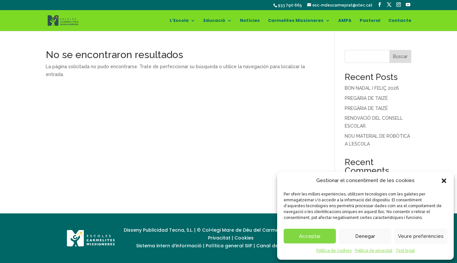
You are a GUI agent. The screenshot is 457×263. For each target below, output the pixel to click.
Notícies (250, 20)
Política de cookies (334, 250)
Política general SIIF (229, 245)
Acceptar (310, 236)
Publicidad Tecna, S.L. (168, 230)
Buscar (400, 56)
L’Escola (179, 20)
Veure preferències (421, 236)
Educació (214, 20)
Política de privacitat (373, 250)
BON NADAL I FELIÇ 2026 (372, 88)
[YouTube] (408, 4)
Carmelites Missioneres (295, 20)
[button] (444, 181)
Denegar (365, 236)
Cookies (244, 238)
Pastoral (370, 20)
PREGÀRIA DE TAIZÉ (366, 98)
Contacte (399, 20)
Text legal (405, 250)
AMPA (345, 20)
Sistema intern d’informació (169, 245)
